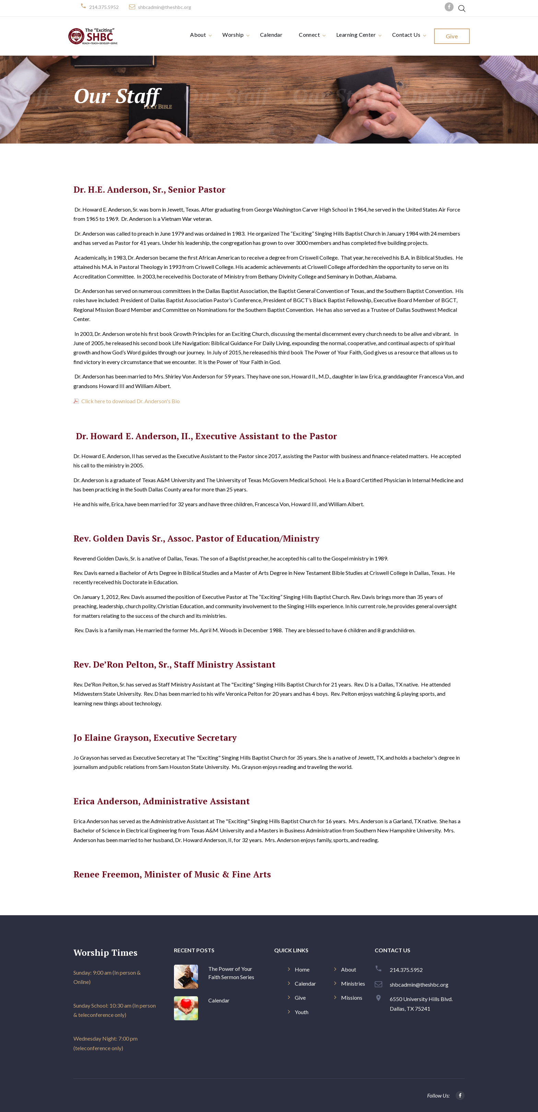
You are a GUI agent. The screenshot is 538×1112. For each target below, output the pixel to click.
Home (302, 969)
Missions (351, 997)
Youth (301, 1012)
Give (452, 36)
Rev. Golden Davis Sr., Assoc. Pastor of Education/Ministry (196, 538)
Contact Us (406, 34)
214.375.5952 (104, 7)
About (198, 34)
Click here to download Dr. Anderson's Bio (130, 401)
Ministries (353, 983)
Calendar (271, 34)
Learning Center (356, 34)
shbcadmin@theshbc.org (164, 7)
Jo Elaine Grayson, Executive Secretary (155, 737)
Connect (309, 34)
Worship (233, 34)
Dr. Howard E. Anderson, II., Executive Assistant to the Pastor (206, 436)
